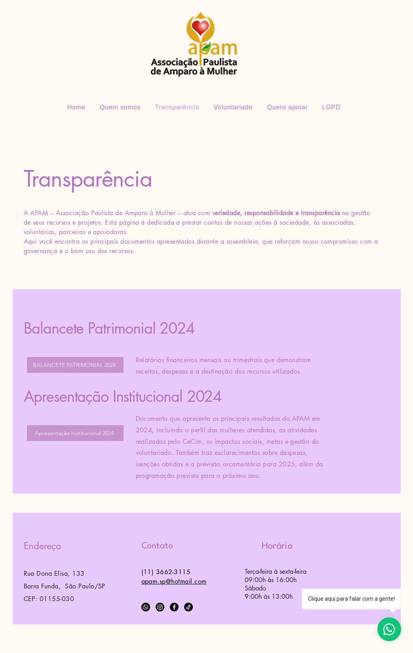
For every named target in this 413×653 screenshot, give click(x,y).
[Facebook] (174, 607)
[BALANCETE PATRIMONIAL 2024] (75, 365)
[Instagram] (160, 607)
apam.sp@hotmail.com (174, 581)
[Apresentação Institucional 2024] (75, 433)
